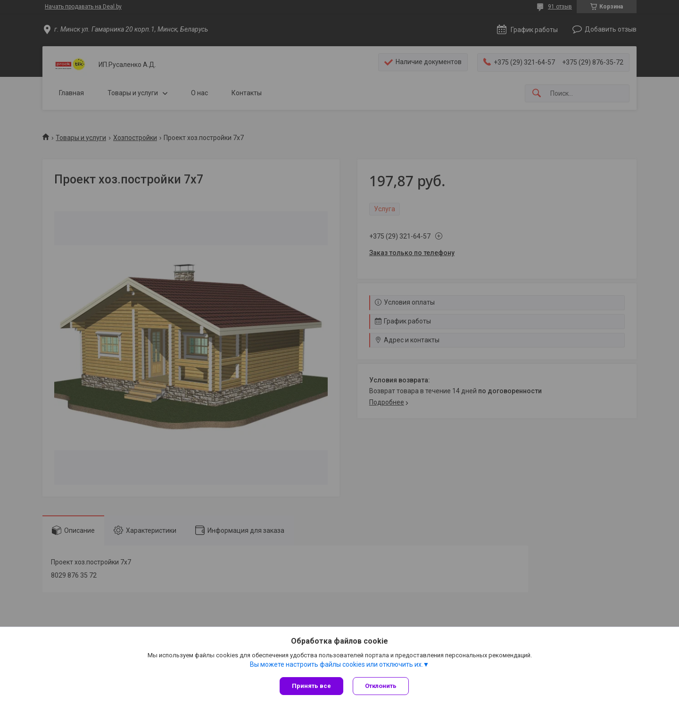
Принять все (311, 685)
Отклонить (381, 685)
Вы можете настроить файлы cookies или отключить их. (336, 664)
